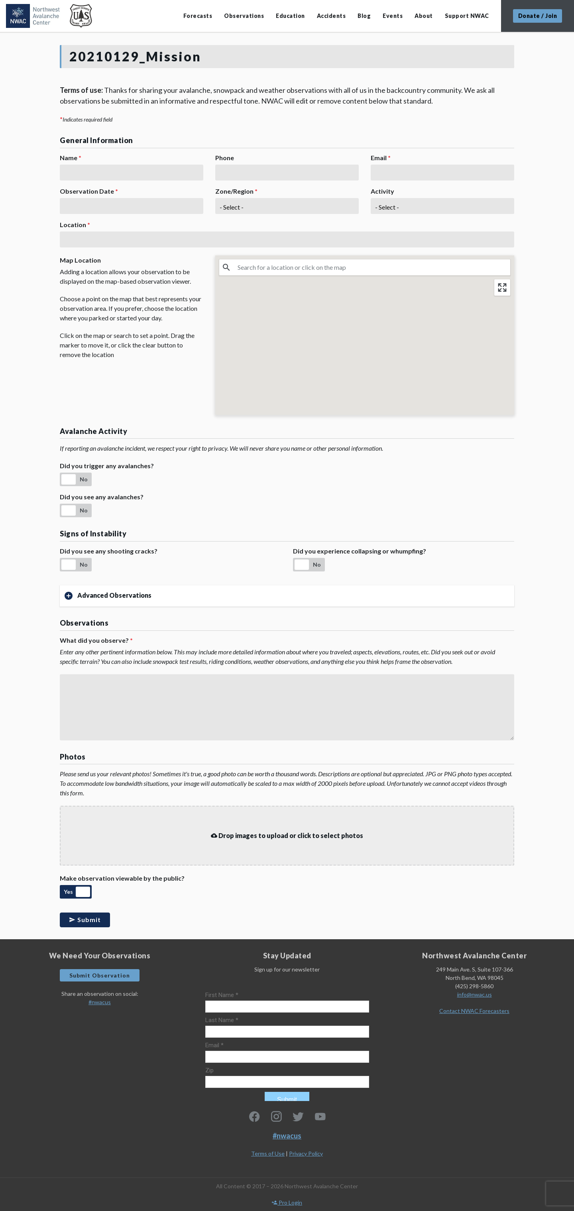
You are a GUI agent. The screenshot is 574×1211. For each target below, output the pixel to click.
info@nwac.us (474, 994)
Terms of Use (268, 1153)
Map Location (80, 260)
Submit (85, 919)
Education (290, 15)
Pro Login (287, 1202)
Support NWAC (467, 15)
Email (381, 157)
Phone (224, 157)
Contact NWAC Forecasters (474, 1010)
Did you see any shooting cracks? (108, 551)
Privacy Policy (306, 1153)
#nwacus (99, 1002)
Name (70, 157)
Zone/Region (236, 191)
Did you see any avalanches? (102, 496)
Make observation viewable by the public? (122, 878)
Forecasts (197, 15)
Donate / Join (537, 15)
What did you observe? (96, 640)
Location (75, 224)
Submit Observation (99, 975)
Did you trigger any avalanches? (107, 465)
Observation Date (89, 191)
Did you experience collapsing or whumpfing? (359, 551)
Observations (244, 15)
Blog (364, 15)
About (424, 15)
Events (393, 15)
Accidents (331, 15)
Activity (382, 191)
